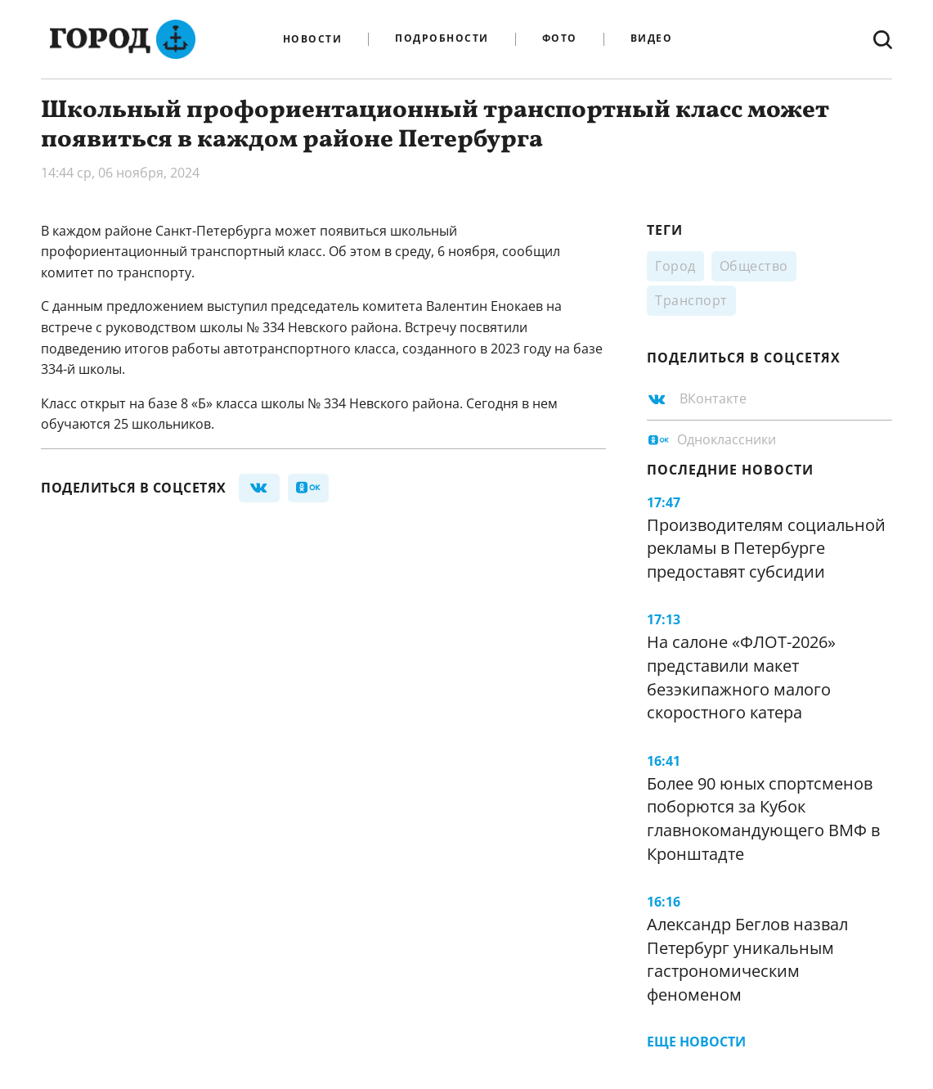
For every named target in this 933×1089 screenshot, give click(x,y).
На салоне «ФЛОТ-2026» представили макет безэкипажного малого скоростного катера (741, 677)
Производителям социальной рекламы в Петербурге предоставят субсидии (766, 548)
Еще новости (696, 1042)
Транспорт (691, 300)
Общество (754, 266)
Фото (559, 39)
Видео (651, 39)
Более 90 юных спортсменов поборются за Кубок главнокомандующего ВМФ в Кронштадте (763, 818)
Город (675, 266)
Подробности (442, 39)
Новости (313, 39)
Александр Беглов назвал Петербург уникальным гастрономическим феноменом (747, 959)
